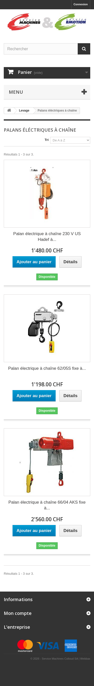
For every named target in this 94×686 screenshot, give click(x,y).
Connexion (80, 4)
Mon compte (18, 613)
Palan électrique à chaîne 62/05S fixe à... (47, 368)
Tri (47, 140)
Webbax (85, 658)
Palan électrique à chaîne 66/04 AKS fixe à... (46, 505)
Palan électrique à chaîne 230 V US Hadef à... (47, 236)
